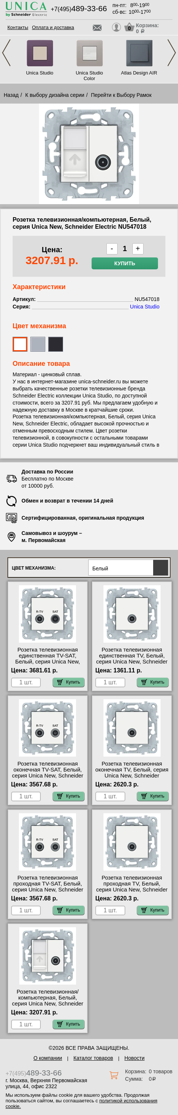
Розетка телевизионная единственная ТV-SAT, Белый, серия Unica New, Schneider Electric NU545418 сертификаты (47, 662)
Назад (11, 95)
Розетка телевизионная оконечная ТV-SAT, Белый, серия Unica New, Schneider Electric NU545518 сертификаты (47, 776)
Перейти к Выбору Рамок (121, 95)
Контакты (17, 27)
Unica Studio (39, 73)
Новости (135, 1058)
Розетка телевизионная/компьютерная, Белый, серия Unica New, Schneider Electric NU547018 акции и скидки (47, 1004)
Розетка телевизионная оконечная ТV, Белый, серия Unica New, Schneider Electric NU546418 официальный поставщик (131, 776)
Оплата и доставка (53, 27)
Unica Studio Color (89, 75)
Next (171, 52)
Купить (124, 263)
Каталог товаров (93, 1058)
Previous (6, 52)
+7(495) (79, 9)
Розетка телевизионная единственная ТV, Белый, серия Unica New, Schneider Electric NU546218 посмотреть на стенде (131, 662)
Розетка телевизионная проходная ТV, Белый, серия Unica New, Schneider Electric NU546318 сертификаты (131, 890)
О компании (47, 1058)
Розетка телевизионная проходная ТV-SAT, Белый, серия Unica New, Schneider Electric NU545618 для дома (47, 887)
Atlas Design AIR (139, 73)
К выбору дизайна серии (55, 95)
